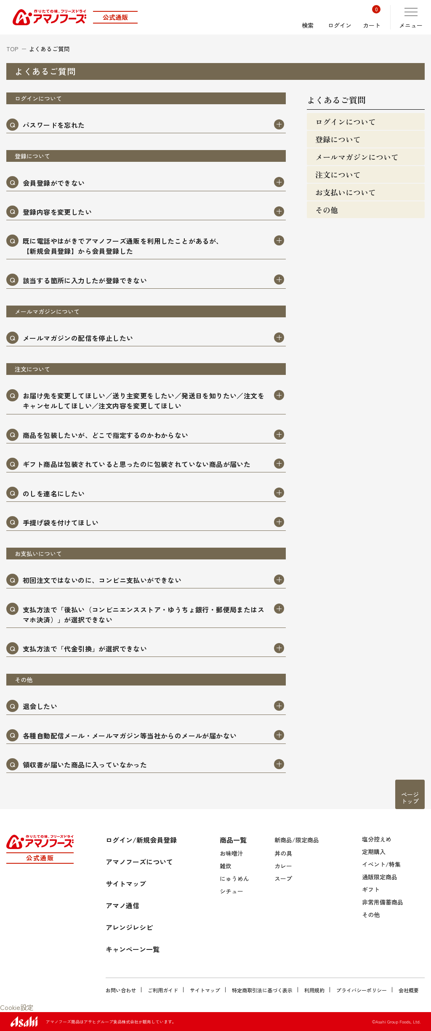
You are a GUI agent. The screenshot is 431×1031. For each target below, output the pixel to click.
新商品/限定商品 (296, 840)
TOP (12, 49)
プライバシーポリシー (361, 990)
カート (371, 17)
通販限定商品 (379, 877)
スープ (283, 878)
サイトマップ (205, 990)
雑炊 (225, 866)
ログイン (339, 17)
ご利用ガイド (163, 990)
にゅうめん (234, 878)
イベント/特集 (381, 864)
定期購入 (374, 851)
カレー (283, 866)
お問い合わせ (121, 990)
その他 (371, 914)
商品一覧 (233, 840)
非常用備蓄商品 (382, 902)
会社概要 (409, 990)
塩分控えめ (376, 839)
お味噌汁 (231, 853)
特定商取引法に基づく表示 (262, 990)
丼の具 (283, 853)
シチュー (231, 891)
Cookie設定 (17, 1007)
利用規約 (314, 990)
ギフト (371, 889)
